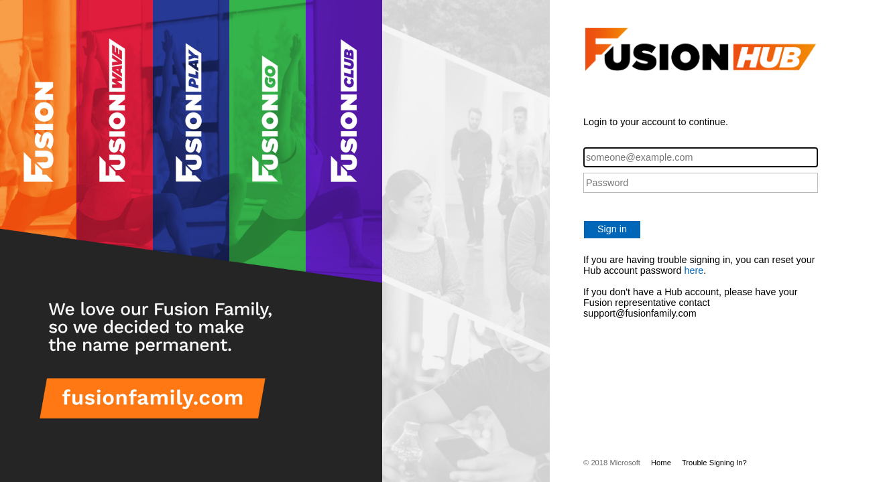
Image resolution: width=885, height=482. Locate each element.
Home (661, 463)
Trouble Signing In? (714, 463)
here (693, 270)
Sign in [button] (612, 229)
